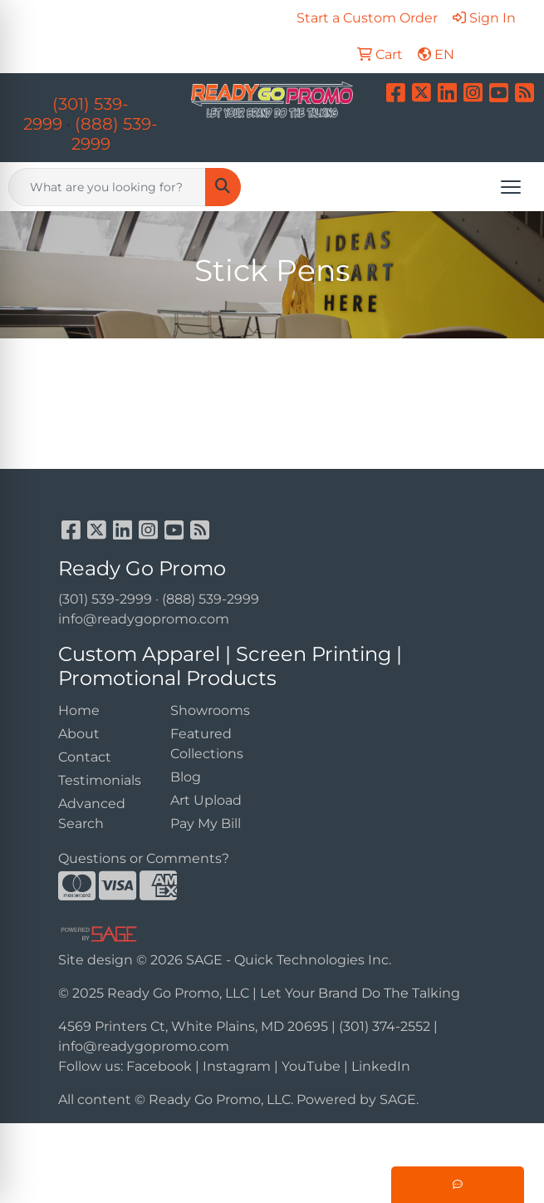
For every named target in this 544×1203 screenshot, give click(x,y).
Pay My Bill (205, 823)
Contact (84, 757)
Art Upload (206, 800)
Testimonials (99, 780)
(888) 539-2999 (210, 599)
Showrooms (210, 710)
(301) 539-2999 (105, 599)
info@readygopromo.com (143, 619)
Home (79, 710)
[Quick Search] (107, 187)
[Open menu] (510, 187)
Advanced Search (91, 813)
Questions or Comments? (143, 858)
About (79, 734)
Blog (185, 777)
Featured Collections (206, 744)
